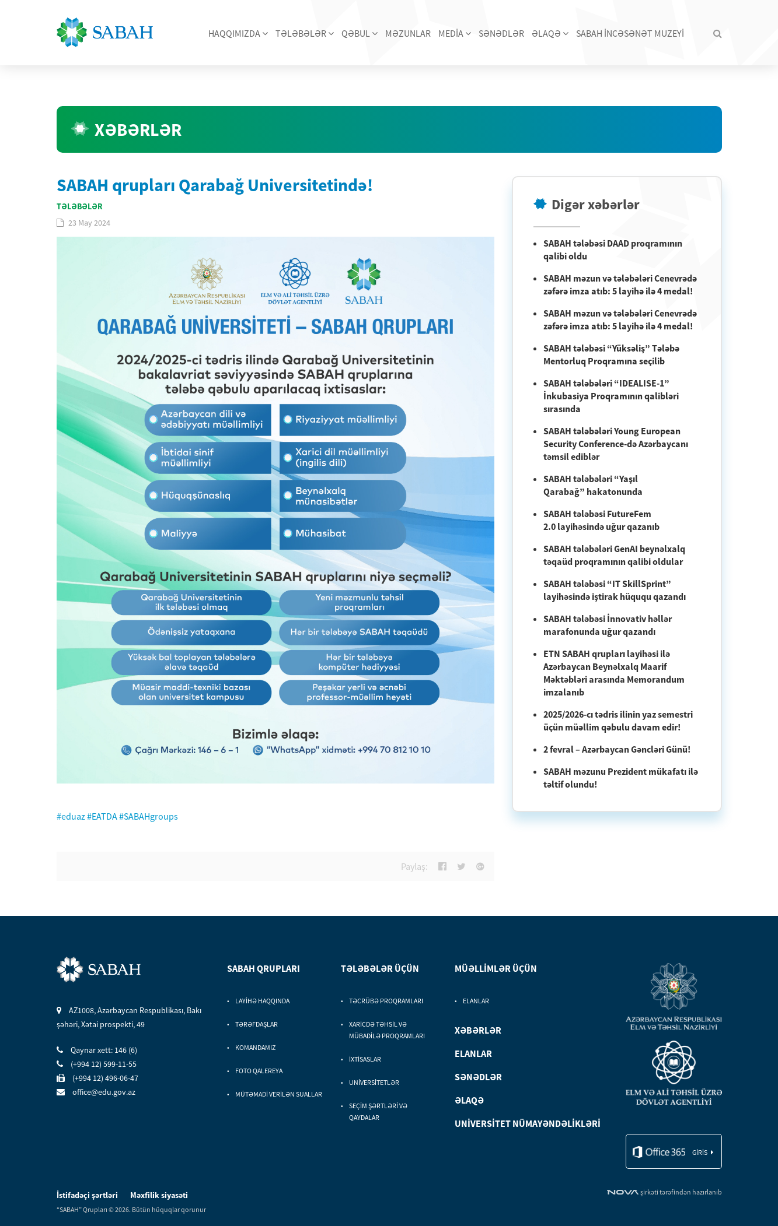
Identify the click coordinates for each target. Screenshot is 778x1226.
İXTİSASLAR (365, 1059)
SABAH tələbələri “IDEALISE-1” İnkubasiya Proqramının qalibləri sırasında (611, 395)
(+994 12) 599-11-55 (97, 1064)
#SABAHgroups (148, 816)
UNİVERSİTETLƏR (374, 1082)
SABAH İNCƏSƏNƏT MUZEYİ (630, 33)
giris (699, 1152)
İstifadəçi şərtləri (88, 1195)
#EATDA (102, 816)
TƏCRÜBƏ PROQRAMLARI (386, 1000)
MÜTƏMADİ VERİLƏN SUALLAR (278, 1094)
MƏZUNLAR (408, 33)
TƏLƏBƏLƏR (304, 33)
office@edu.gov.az (96, 1092)
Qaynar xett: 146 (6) (97, 1050)
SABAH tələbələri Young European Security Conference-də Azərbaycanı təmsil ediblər (615, 443)
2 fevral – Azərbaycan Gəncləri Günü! (616, 749)
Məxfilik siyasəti (159, 1195)
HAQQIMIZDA (238, 33)
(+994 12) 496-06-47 (97, 1078)
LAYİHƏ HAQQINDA (262, 1000)
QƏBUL (359, 33)
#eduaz (71, 816)
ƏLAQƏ (550, 33)
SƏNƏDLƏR (501, 33)
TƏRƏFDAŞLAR (256, 1024)
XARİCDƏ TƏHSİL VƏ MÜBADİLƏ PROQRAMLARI (387, 1030)
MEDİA (454, 33)
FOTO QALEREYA (258, 1070)
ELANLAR (476, 1000)
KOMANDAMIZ (255, 1047)
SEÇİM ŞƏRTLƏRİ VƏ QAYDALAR (378, 1111)
